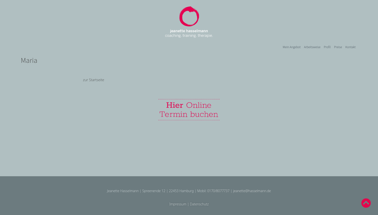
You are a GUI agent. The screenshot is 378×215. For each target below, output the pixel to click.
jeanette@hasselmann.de (252, 191)
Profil (327, 47)
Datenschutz (199, 204)
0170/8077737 (218, 191)
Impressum (177, 204)
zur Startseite (93, 79)
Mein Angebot (292, 47)
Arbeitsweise (312, 47)
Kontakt (350, 47)
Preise (338, 47)
